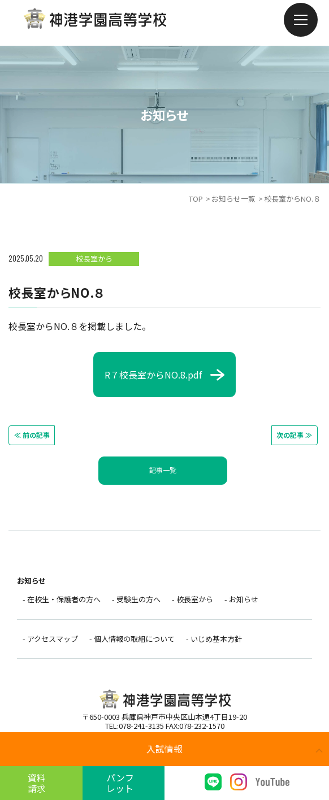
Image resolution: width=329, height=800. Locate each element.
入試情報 (164, 748)
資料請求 (41, 782)
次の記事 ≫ (291, 434)
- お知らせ (241, 599)
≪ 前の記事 (35, 434)
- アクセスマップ (50, 640)
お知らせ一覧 (233, 198)
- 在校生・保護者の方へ (62, 599)
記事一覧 (162, 469)
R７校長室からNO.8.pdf (153, 374)
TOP (196, 198)
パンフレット (123, 782)
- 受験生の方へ (136, 599)
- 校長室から (192, 599)
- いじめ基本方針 (214, 640)
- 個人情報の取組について (132, 640)
